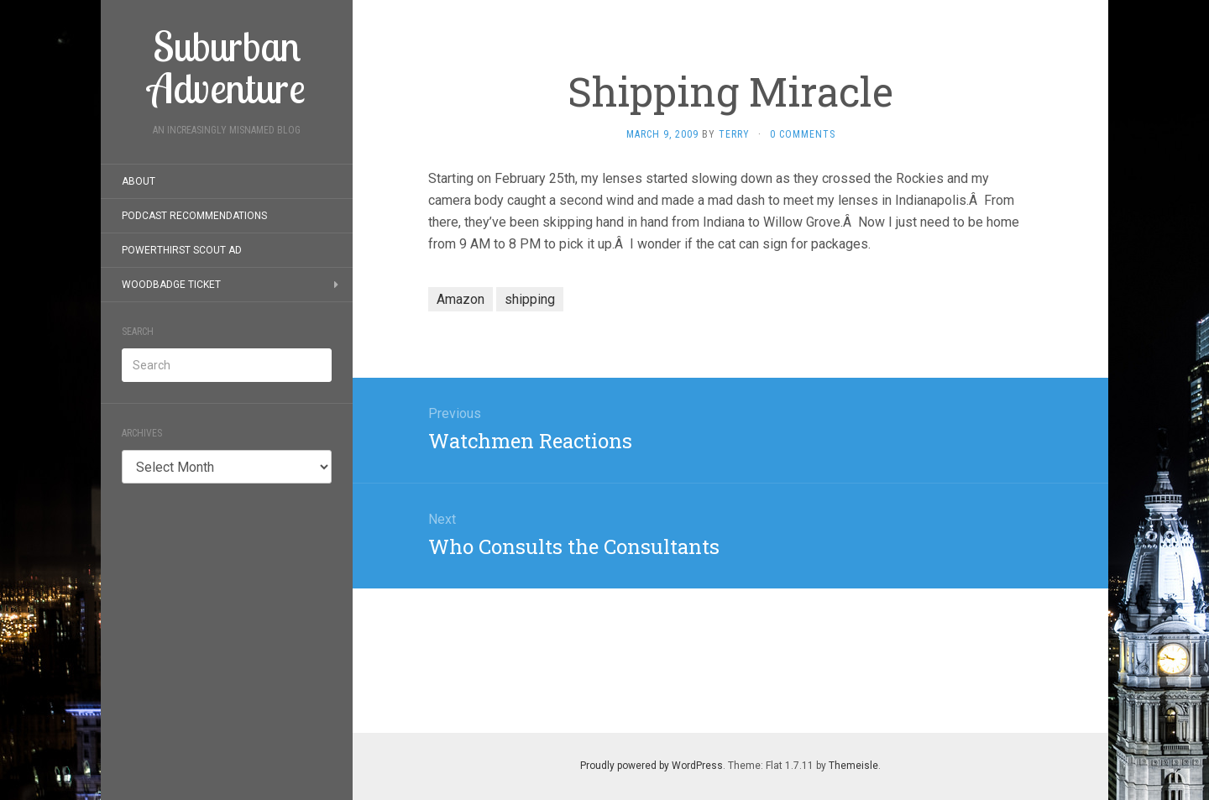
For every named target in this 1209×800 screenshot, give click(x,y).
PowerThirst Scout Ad (182, 250)
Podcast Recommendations (194, 216)
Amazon (460, 299)
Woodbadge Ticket (171, 284)
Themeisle (853, 765)
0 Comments (802, 134)
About (138, 181)
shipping (530, 299)
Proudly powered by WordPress (651, 765)
